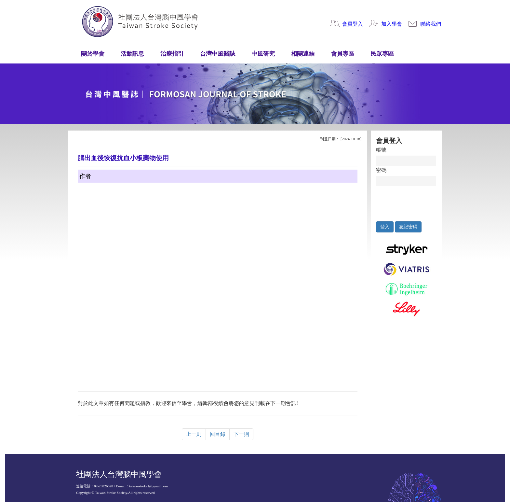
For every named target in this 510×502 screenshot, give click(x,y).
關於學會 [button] (92, 53)
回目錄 (217, 434)
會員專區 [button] (342, 53)
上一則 (194, 434)
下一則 (241, 434)
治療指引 (172, 53)
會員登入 (352, 24)
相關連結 (303, 53)
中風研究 (263, 53)
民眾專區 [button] (382, 53)
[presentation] (406, 202)
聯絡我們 (430, 24)
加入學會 (391, 24)
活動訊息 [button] (132, 53)
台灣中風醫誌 (217, 53)
